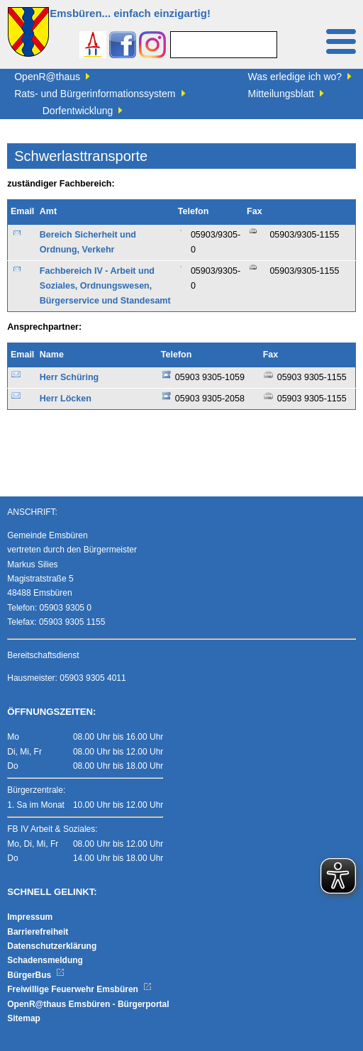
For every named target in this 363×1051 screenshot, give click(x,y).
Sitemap (23, 1018)
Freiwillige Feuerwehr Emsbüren (79, 989)
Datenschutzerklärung (51, 946)
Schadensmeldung (45, 960)
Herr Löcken (65, 399)
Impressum (29, 917)
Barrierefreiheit (37, 932)
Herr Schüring (69, 377)
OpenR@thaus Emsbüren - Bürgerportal (88, 1004)
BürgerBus (36, 975)
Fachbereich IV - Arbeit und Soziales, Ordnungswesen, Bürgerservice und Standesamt (105, 286)
